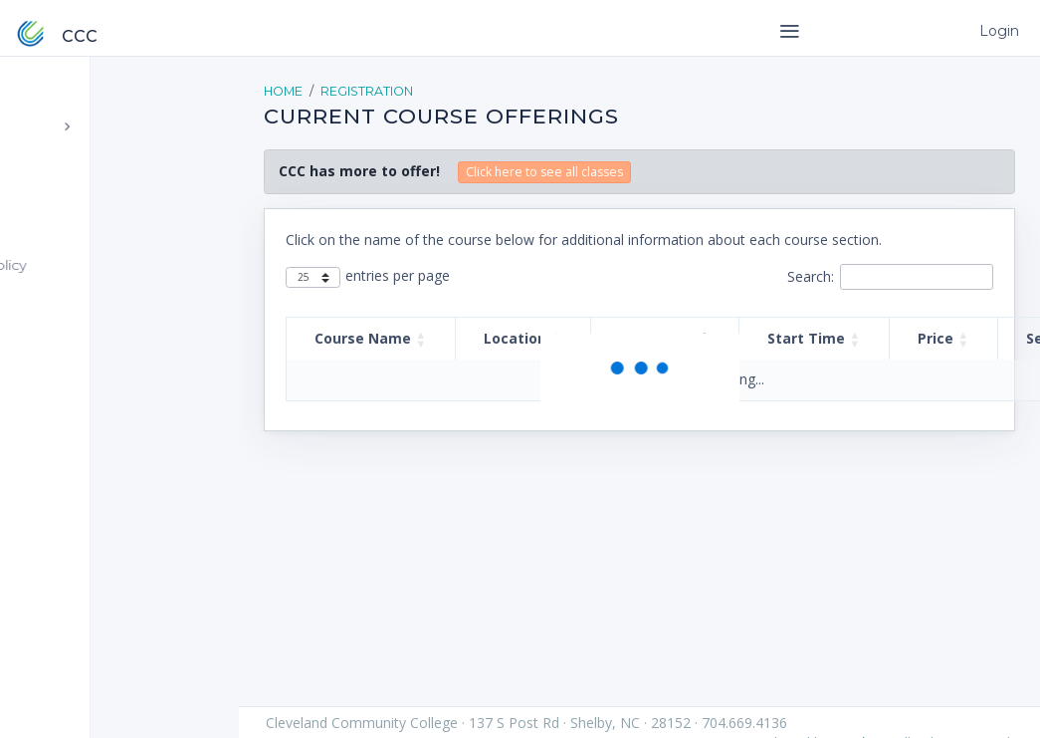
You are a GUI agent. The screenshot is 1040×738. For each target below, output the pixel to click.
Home (283, 91)
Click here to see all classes (544, 171)
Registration (366, 91)
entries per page (397, 275)
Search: (810, 276)
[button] (421, 339)
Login (996, 31)
